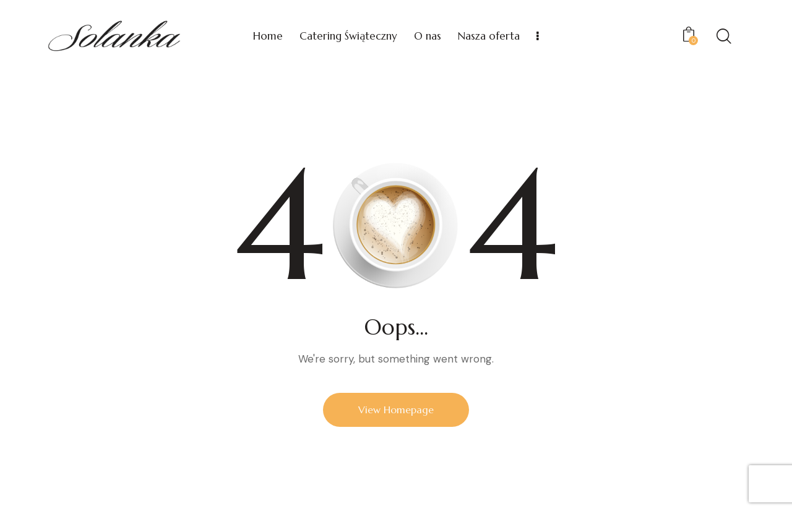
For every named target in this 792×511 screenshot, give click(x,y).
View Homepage (396, 409)
